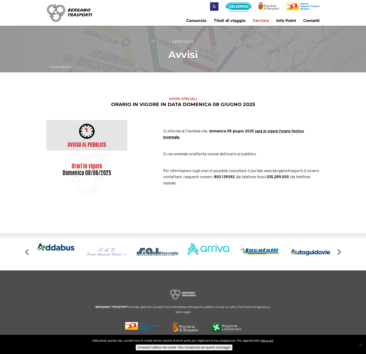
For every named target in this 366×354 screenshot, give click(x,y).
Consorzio (196, 20)
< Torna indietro (59, 66)
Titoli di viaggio (230, 20)
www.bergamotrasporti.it (285, 171)
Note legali (183, 312)
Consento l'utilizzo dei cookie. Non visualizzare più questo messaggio (184, 347)
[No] (360, 344)
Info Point (286, 20)
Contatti (311, 20)
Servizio (261, 20)
